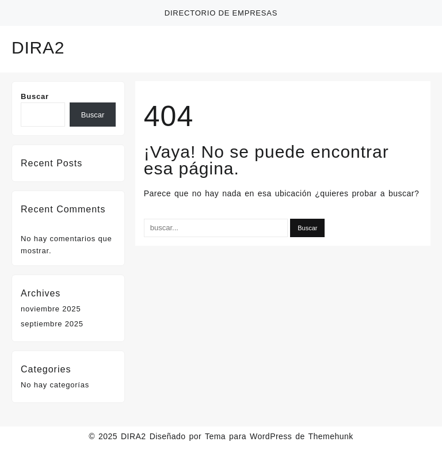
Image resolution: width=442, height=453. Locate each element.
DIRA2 (38, 47)
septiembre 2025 (52, 323)
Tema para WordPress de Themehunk (279, 436)
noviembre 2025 (51, 308)
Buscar (35, 96)
